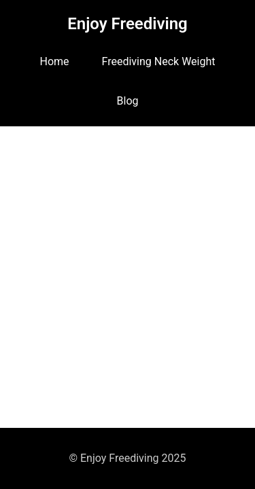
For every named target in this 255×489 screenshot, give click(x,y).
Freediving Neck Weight (159, 61)
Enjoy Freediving (127, 23)
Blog (128, 100)
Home (54, 61)
